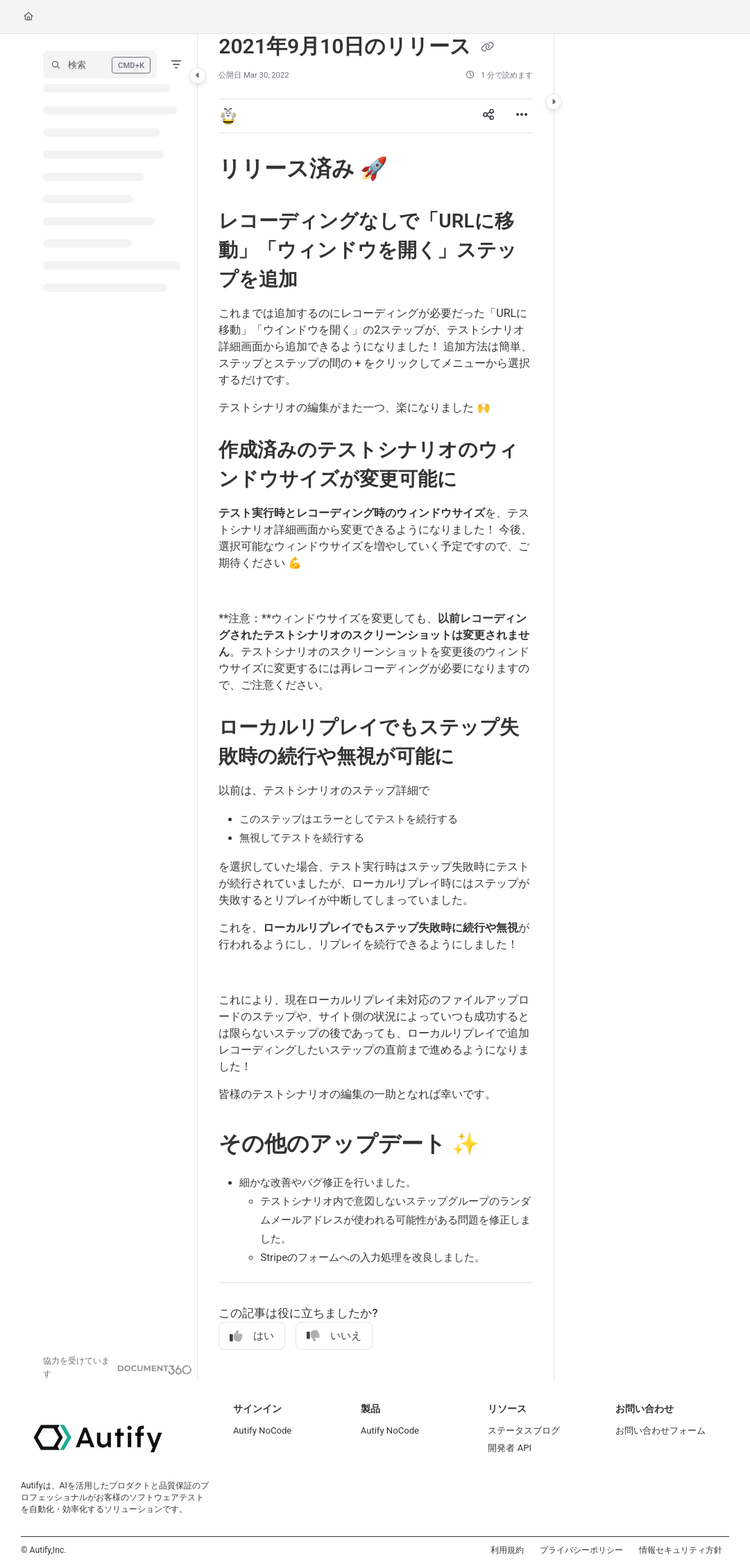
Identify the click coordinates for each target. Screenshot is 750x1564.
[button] (100, 64)
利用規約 (507, 1550)
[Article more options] (522, 116)
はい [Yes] (252, 1336)
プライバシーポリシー (581, 1550)
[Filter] (176, 64)
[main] (376, 707)
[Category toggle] (197, 75)
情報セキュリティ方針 (680, 1550)
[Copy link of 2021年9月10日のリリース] (488, 48)
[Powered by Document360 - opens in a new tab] (117, 1368)
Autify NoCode (262, 1430)
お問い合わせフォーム (660, 1430)
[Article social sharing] (488, 116)
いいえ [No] (334, 1336)
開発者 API (509, 1448)
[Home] (28, 17)
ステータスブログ (524, 1430)
